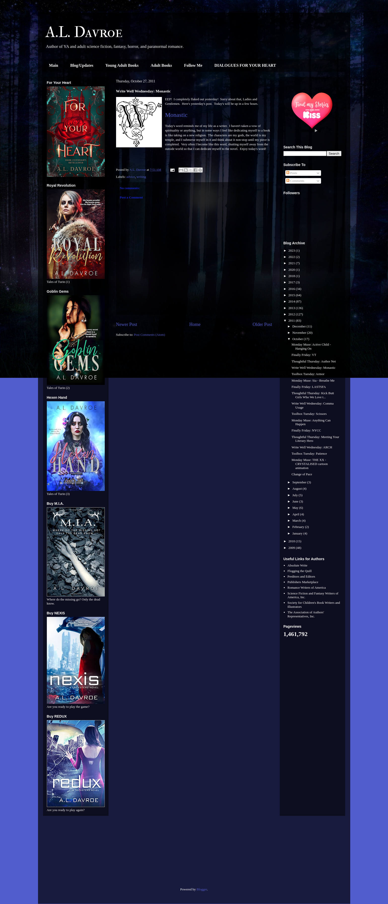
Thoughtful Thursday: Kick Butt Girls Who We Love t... (313, 395)
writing (141, 177)
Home (194, 324)
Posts (291, 173)
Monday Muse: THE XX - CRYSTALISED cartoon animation (310, 464)
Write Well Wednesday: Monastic (313, 368)
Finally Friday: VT (304, 355)
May (295, 508)
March (297, 520)
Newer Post (126, 324)
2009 (292, 548)
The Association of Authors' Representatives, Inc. (306, 614)
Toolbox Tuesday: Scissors (309, 414)
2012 (292, 314)
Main (53, 65)
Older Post (262, 324)
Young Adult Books (122, 65)
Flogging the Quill (300, 571)
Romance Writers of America (307, 587)
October (298, 339)
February (298, 527)
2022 (292, 257)
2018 (292, 276)
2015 (292, 295)
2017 (292, 282)
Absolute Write (297, 565)
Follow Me (193, 65)
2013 (292, 308)
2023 (292, 250)
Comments (295, 181)
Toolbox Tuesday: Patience (309, 453)
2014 (292, 301)
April (296, 514)
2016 (292, 289)
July (295, 495)
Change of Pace (302, 474)
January (297, 533)
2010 (292, 541)
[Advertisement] (76, 853)
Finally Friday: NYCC (306, 430)
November (299, 332)
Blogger (202, 889)
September (299, 482)
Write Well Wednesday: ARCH (312, 447)
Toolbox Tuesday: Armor (308, 374)
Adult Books (161, 65)
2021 (292, 263)
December (299, 326)
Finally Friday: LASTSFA (309, 387)
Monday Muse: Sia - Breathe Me (313, 380)
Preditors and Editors (301, 576)
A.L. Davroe (84, 32)
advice (130, 177)
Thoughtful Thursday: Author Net (314, 361)
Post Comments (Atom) (149, 335)
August (297, 488)
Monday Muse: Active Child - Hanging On (311, 346)
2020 (292, 270)
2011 (292, 320)
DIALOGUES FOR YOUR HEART (245, 65)
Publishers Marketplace (303, 582)
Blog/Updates (81, 65)
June (295, 501)
